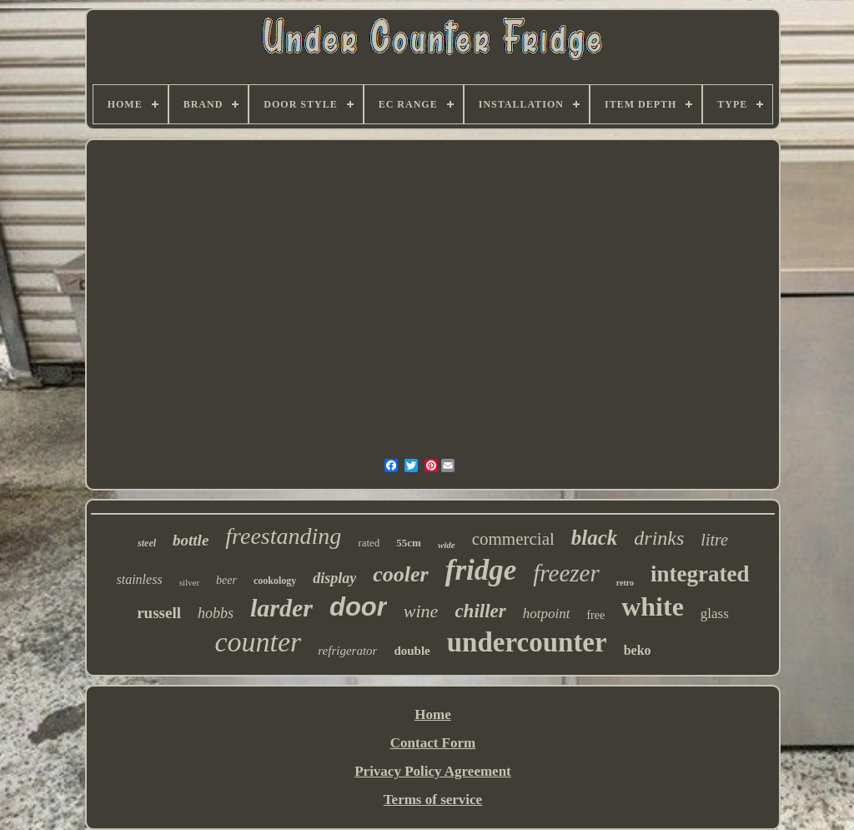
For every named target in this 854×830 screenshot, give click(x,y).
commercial (513, 539)
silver (189, 582)
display (334, 578)
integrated (700, 573)
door (358, 606)
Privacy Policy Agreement (432, 771)
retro (625, 582)
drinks (659, 538)
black (594, 537)
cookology (275, 580)
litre (714, 540)
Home (432, 714)
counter (257, 641)
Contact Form (432, 743)
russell (159, 612)
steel (147, 543)
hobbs (216, 613)
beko (637, 650)
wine (421, 611)
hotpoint (546, 613)
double (412, 650)
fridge (481, 570)
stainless (140, 579)
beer (226, 580)
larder (281, 607)
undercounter (527, 642)
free (595, 615)
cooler (400, 574)
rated (368, 542)
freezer (566, 573)
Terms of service (433, 799)
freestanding (283, 536)
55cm (408, 542)
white (652, 606)
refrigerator (347, 650)
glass (715, 613)
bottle (190, 540)
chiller (480, 611)
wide (446, 545)
